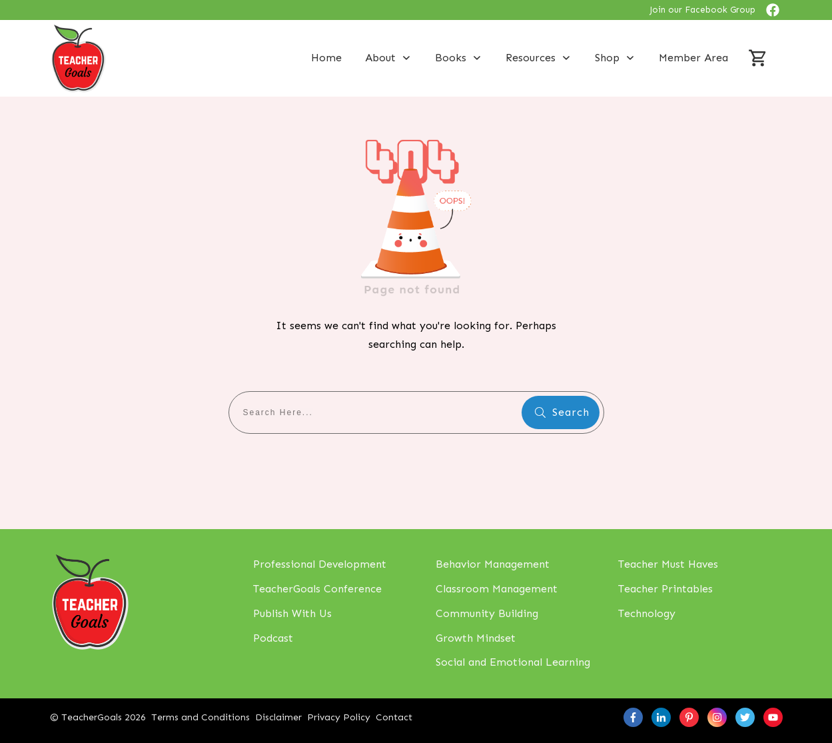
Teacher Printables (665, 588)
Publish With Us (292, 613)
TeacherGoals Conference (317, 588)
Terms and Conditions (200, 717)
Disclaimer (278, 717)
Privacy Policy (338, 717)
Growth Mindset (476, 638)
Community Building (487, 613)
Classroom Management (497, 588)
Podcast (273, 638)
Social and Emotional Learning (513, 662)
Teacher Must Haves (668, 564)
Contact (394, 717)
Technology (646, 613)
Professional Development (319, 564)
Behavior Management (493, 564)
